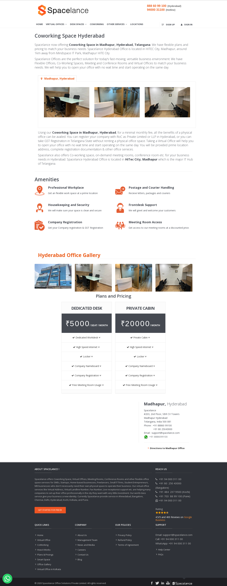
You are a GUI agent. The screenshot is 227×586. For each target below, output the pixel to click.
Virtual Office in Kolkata (49, 569)
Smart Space (43, 559)
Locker (86, 356)
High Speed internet (86, 347)
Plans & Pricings (45, 554)
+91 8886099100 (158, 436)
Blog (79, 559)
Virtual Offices (56, 24)
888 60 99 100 (156, 6)
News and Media (86, 544)
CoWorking (97, 24)
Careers (81, 549)
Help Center (164, 549)
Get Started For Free (50, 510)
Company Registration (86, 375)
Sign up (168, 24)
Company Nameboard (86, 366)
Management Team (87, 540)
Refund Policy (124, 540)
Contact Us (82, 554)
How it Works (44, 549)
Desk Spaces (78, 24)
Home (39, 24)
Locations (136, 24)
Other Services (117, 24)
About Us (82, 535)
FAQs (160, 554)
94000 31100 (156, 9)
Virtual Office (43, 540)
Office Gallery (44, 564)
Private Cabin (140, 337)
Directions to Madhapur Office (166, 448)
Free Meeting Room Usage (86, 385)
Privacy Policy (125, 535)
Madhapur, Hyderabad (57, 78)
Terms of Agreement (128, 544)
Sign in (186, 24)
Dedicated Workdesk (86, 337)
